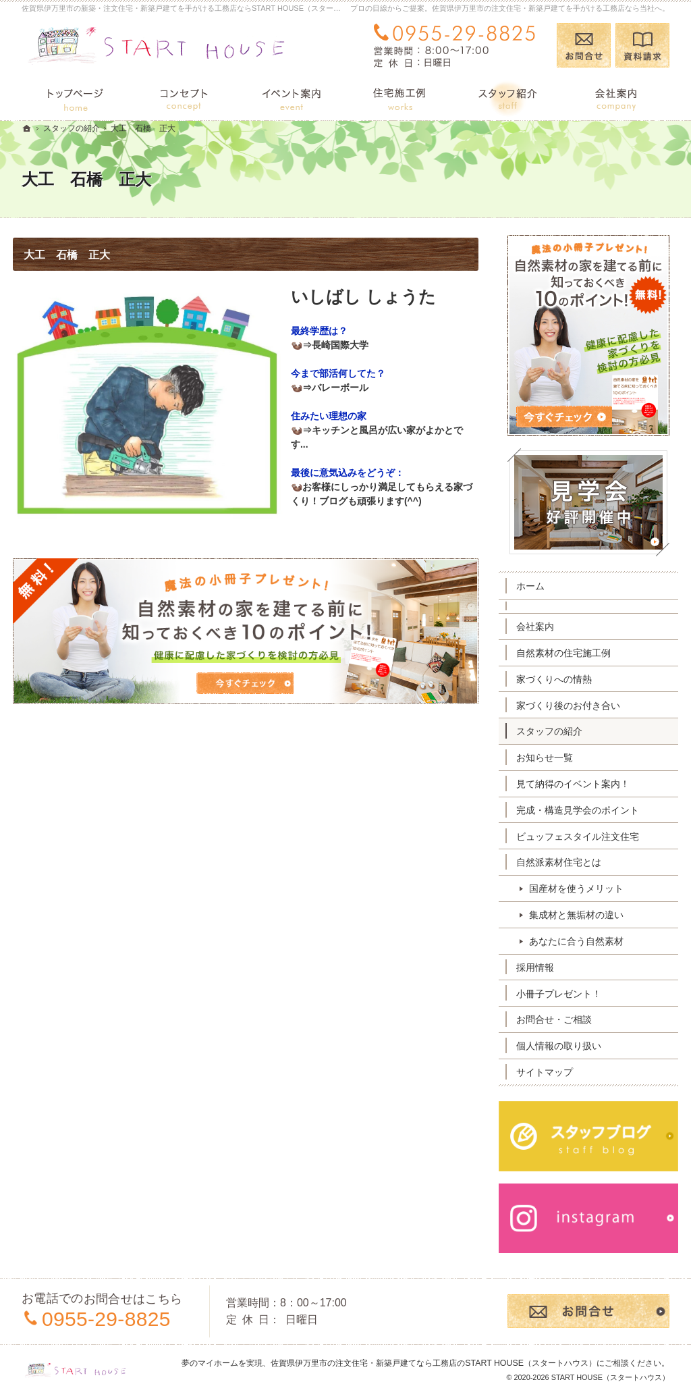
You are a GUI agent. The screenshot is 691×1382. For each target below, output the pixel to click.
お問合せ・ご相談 (563, 1019)
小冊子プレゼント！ (567, 993)
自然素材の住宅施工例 (572, 652)
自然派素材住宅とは (567, 862)
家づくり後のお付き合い (577, 705)
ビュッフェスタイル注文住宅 (586, 836)
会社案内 (544, 626)
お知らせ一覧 (553, 757)
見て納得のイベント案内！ (581, 783)
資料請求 (642, 45)
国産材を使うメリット (585, 888)
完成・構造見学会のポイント (586, 810)
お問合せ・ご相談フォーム (588, 1298)
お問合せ (584, 45)
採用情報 (544, 967)
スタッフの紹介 (558, 731)
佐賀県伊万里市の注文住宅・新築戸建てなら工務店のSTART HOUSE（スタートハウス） (434, 1349)
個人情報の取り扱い (567, 1045)
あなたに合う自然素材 (585, 941)
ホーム (539, 586)
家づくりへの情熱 (563, 679)
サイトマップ (553, 1072)
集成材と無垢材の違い (585, 914)
